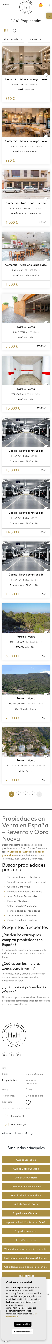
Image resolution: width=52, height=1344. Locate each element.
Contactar (8, 1101)
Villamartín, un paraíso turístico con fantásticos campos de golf (27, 1248)
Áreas (29, 1089)
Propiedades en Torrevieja (26, 1213)
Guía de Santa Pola (26, 1159)
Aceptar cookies (23, 1324)
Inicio (5, 1073)
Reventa (23, 877)
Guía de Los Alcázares (26, 1177)
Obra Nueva (35, 877)
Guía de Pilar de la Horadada (26, 1195)
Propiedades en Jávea (26, 1231)
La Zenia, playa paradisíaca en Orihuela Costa (27, 1257)
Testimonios (8, 1095)
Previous (5, 122)
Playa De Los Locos (26, 1240)
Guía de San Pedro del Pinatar (26, 1186)
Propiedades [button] (9, 1080)
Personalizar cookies (23, 1331)
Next (47, 122)
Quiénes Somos (34, 1073)
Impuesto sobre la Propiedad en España (26, 1222)
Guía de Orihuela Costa (26, 1204)
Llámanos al (14, 1116)
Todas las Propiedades (25, 896)
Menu (6, 5)
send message (15, 1124)
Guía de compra (35, 1095)
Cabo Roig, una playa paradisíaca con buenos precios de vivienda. (27, 1266)
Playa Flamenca (26, 1275)
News (5, 1089)
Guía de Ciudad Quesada (26, 1168)
